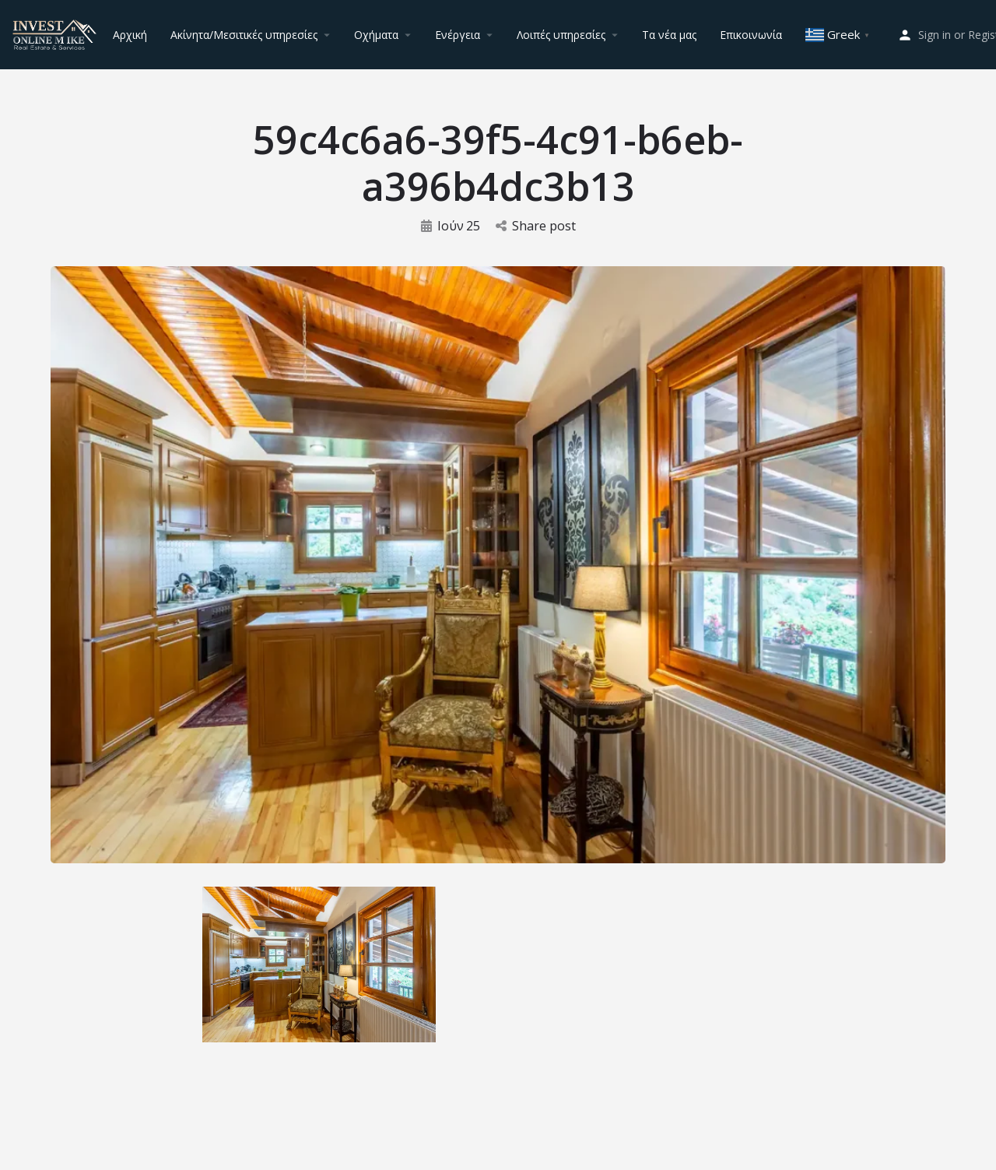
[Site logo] (56, 33)
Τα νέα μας (669, 34)
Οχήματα (376, 34)
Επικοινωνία (751, 34)
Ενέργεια (457, 34)
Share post (536, 225)
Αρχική (130, 34)
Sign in (934, 34)
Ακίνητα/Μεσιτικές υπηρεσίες (243, 34)
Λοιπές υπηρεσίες (561, 34)
